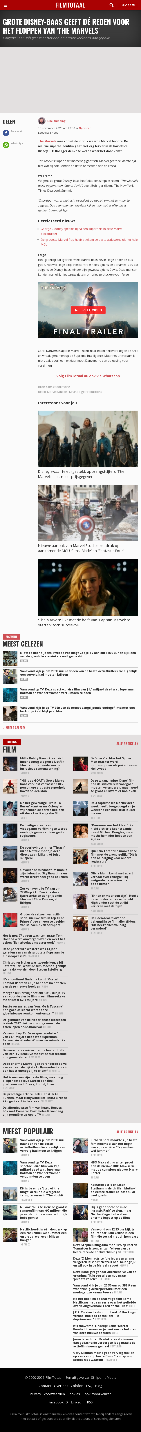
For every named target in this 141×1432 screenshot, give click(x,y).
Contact (45, 1385)
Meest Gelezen (16, 727)
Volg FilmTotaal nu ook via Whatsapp (88, 376)
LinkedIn (77, 1402)
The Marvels (47, 141)
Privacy (35, 1394)
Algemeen (85, 128)
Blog (98, 1385)
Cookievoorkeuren (97, 1394)
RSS (90, 1402)
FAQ (89, 1385)
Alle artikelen (127, 743)
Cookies (74, 1394)
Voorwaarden (54, 1394)
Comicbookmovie (58, 387)
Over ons (61, 1385)
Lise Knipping (56, 121)
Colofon (77, 1385)
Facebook (56, 1402)
